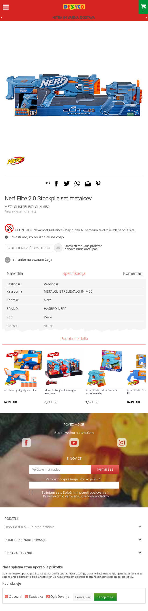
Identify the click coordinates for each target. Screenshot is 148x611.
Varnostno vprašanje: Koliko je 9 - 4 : (74, 479)
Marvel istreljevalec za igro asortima (60, 391)
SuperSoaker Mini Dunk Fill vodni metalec (102, 391)
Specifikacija (74, 273)
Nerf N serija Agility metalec (19, 390)
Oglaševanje (59, 596)
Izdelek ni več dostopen (29, 248)
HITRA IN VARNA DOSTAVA (73, 17)
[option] (74, 17)
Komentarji (133, 273)
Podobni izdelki (74, 338)
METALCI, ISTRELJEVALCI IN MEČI (27, 207)
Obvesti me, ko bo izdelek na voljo (34, 237)
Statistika (36, 596)
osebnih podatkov (95, 496)
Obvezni (15, 596)
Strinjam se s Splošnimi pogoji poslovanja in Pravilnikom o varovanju (76, 494)
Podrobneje (11, 583)
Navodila (15, 273)
